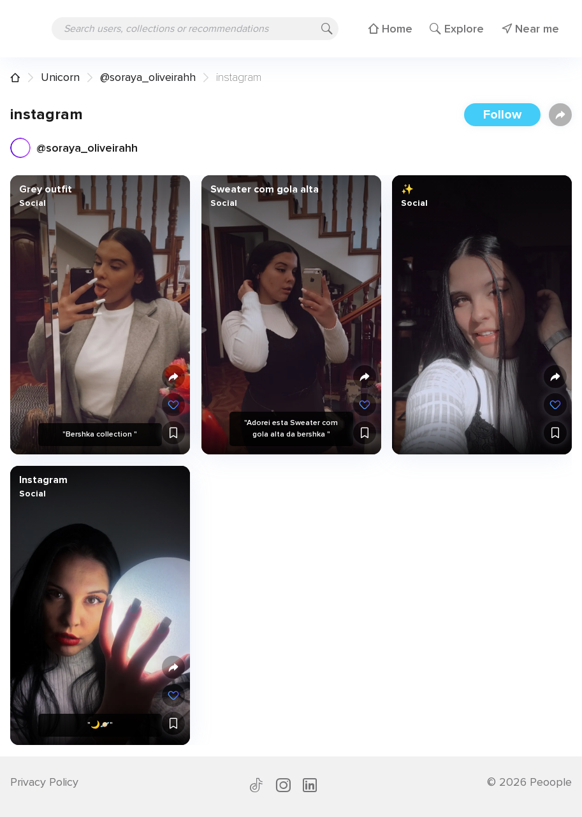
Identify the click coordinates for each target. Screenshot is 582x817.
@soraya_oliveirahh (148, 77)
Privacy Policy (44, 782)
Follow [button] (502, 114)
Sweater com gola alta (264, 189)
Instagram (43, 480)
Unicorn (60, 77)
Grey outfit (45, 189)
